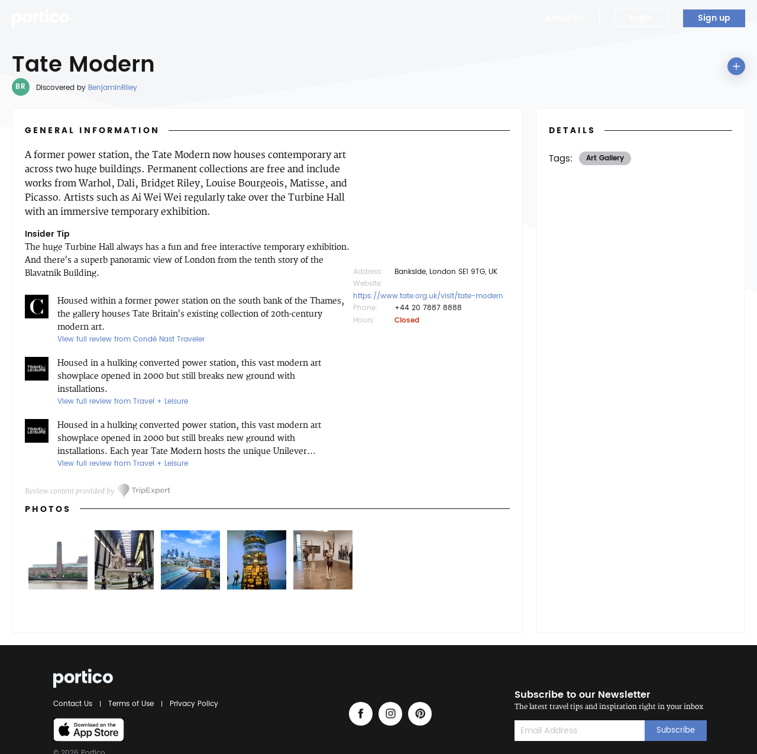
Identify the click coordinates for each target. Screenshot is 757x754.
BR (20, 86)
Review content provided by (69, 490)
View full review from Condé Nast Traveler (131, 339)
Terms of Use (131, 704)
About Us (564, 18)
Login (641, 18)
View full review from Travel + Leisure (122, 401)
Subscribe (675, 730)
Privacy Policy (192, 704)
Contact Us (74, 704)
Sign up (714, 18)
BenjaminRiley (112, 88)
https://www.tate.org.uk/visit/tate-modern (428, 296)
